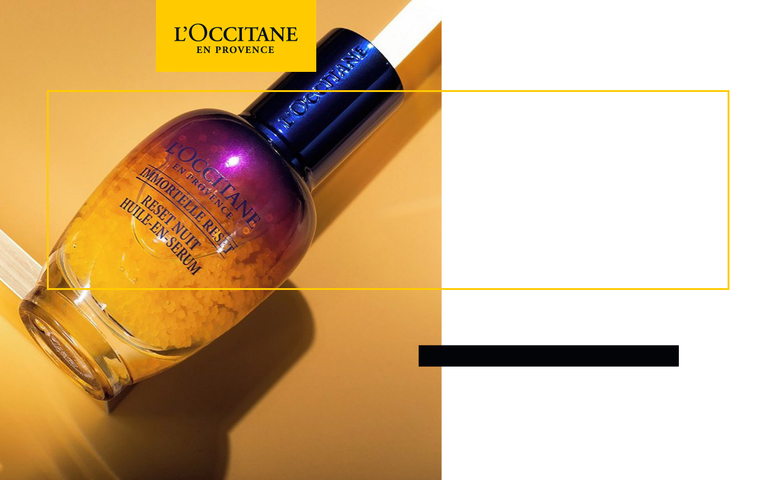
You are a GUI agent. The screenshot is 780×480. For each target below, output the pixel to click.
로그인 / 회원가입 (548, 356)
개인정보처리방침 (496, 395)
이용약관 (436, 395)
